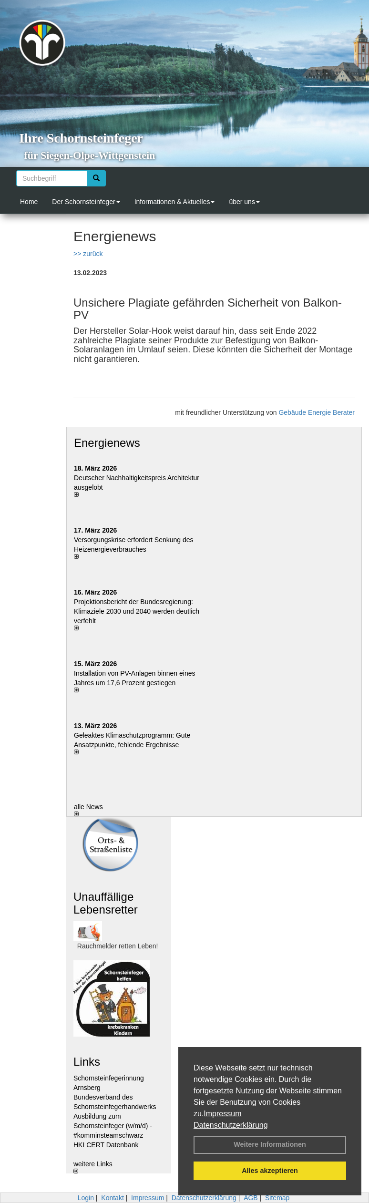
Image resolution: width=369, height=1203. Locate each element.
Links (86, 1061)
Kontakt (112, 1198)
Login (86, 1198)
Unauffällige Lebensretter (105, 902)
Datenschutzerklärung (231, 1125)
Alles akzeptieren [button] (270, 1170)
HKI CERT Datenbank (105, 1145)
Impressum (222, 1114)
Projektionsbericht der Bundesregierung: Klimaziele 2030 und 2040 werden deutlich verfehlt (136, 611)
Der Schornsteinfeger (86, 202)
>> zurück (87, 253)
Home (29, 202)
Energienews (107, 442)
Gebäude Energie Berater (316, 412)
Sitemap (277, 1198)
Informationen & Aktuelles (174, 202)
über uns (244, 202)
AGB (251, 1198)
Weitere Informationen (270, 1144)
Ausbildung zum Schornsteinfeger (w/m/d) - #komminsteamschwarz (112, 1125)
